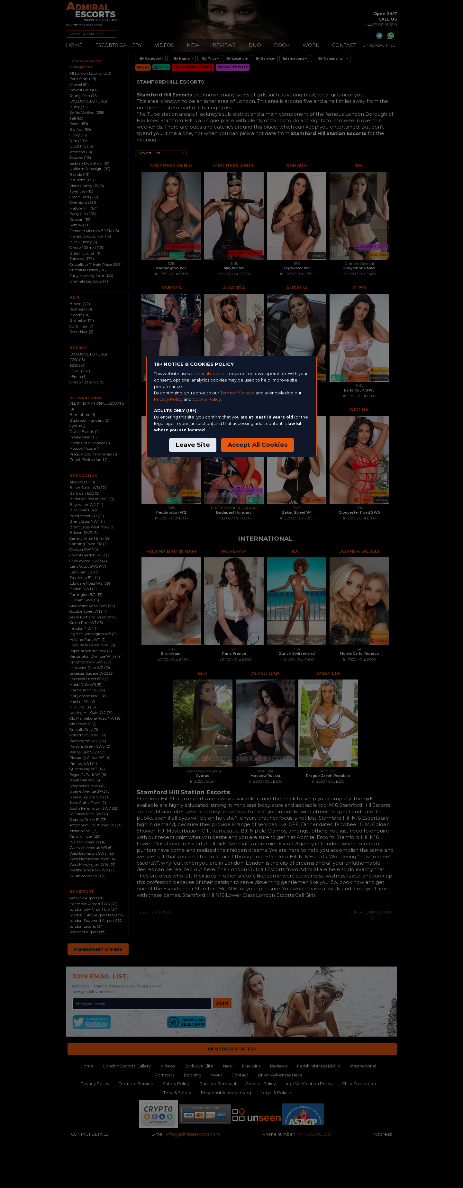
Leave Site (193, 444)
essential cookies (208, 373)
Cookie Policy (207, 399)
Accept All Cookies (257, 444)
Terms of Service (237, 393)
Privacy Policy (168, 399)
